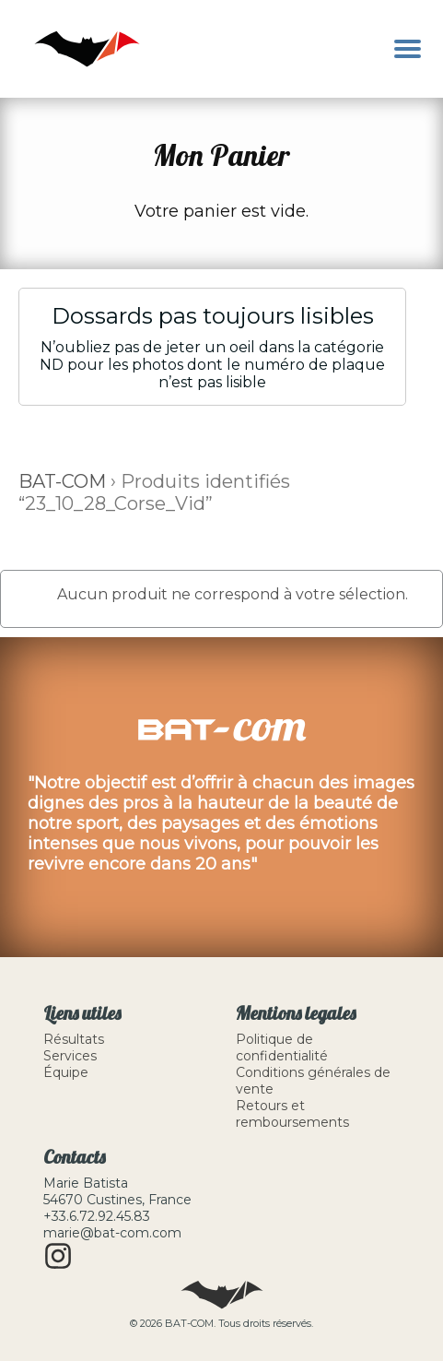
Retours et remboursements (292, 1113)
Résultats (73, 1039)
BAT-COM (62, 481)
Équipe (65, 1072)
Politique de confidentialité (282, 1047)
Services (70, 1055)
